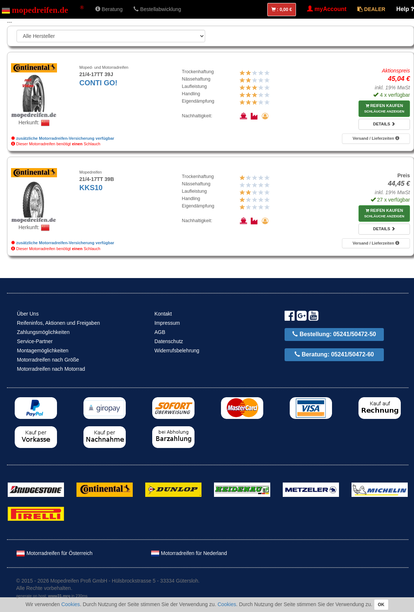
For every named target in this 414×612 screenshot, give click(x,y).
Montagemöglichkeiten (42, 350)
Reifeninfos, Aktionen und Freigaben (58, 323)
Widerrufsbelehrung (176, 350)
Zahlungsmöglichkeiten (43, 332)
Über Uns (28, 314)
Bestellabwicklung (157, 9)
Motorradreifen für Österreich (54, 553)
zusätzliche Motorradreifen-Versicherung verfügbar (62, 138)
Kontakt (163, 314)
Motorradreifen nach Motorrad (51, 369)
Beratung (109, 9)
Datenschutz (168, 341)
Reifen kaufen (384, 108)
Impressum (167, 323)
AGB (159, 332)
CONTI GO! (98, 83)
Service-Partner (35, 341)
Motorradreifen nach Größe (48, 360)
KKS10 (91, 188)
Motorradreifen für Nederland (189, 553)
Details (384, 124)
